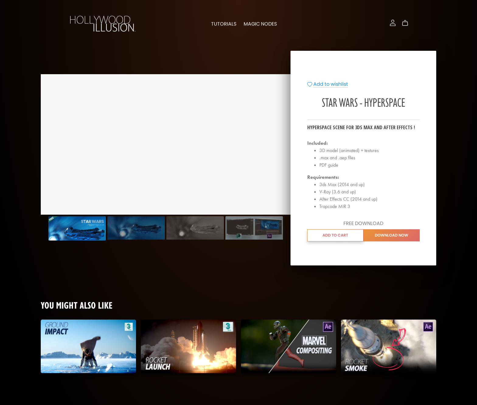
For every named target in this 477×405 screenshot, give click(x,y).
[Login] (392, 22)
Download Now (391, 235)
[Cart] (407, 23)
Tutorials (223, 23)
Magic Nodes (260, 23)
